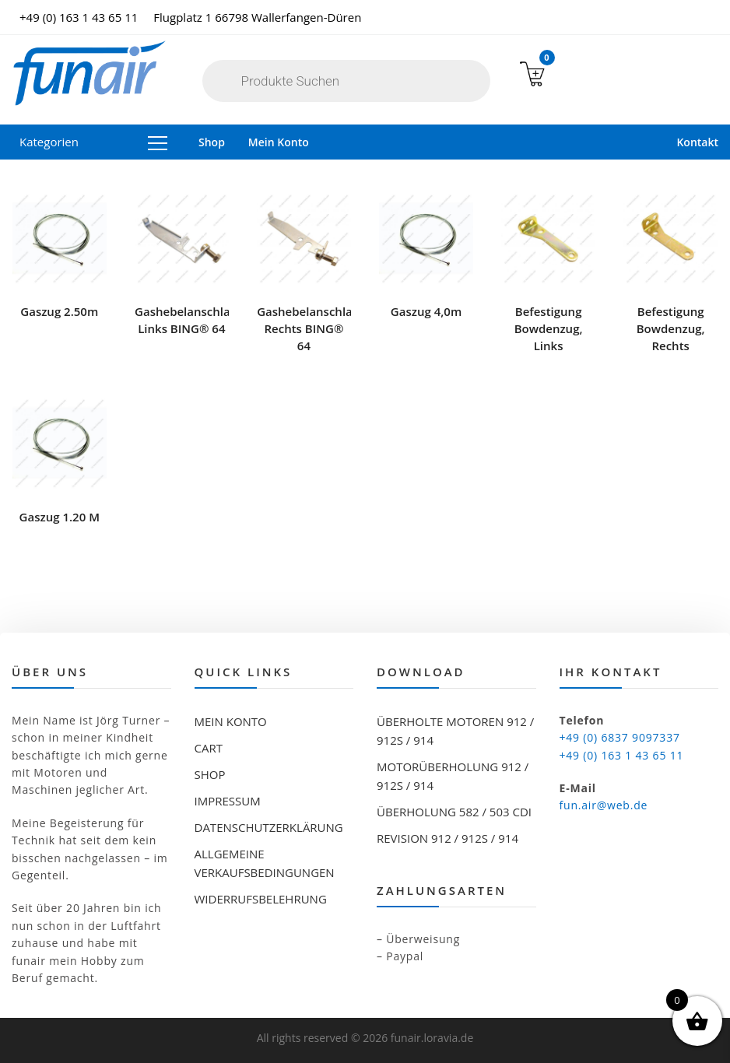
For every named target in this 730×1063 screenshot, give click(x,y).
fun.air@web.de (604, 805)
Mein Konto (278, 142)
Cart (209, 748)
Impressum (228, 801)
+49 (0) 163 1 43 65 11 (78, 17)
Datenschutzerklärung (269, 827)
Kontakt (697, 142)
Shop (211, 142)
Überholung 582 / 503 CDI (454, 811)
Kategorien (93, 141)
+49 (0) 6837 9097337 (620, 737)
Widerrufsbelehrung (261, 899)
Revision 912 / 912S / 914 (447, 838)
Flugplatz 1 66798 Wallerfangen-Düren (257, 17)
